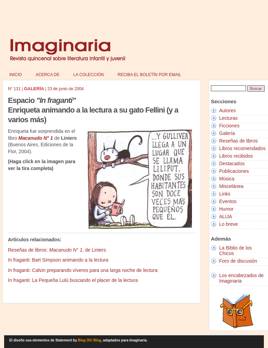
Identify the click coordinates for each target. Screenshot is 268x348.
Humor (226, 209)
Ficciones (229, 125)
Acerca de (48, 74)
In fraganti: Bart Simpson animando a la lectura (58, 260)
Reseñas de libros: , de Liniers (57, 250)
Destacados (232, 163)
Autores (227, 110)
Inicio (15, 74)
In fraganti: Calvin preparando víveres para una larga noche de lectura (83, 270)
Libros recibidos (236, 156)
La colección (88, 74)
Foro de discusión (238, 261)
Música (226, 178)
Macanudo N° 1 (35, 138)
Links (225, 194)
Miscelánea (231, 186)
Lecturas (228, 118)
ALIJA (225, 216)
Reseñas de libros (238, 141)
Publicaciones (234, 171)
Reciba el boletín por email (149, 74)
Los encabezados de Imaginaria (241, 278)
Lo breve (228, 224)
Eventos (228, 201)
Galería (227, 133)
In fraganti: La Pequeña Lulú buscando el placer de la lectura (73, 280)
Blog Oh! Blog (89, 340)
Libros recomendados (242, 148)
